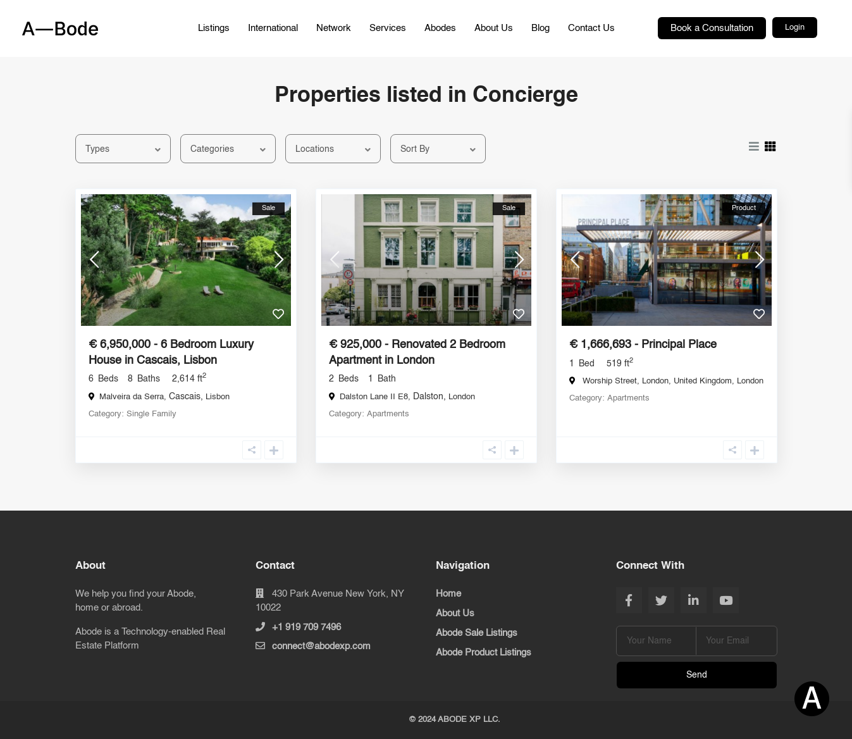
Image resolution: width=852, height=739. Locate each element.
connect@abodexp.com (321, 646)
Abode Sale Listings (476, 633)
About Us (493, 28)
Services (387, 28)
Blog (540, 28)
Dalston (428, 396)
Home (448, 594)
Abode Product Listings (483, 652)
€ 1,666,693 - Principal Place (643, 345)
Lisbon (218, 397)
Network (333, 28)
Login (795, 27)
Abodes (440, 28)
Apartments (388, 414)
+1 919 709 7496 (306, 627)
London (461, 397)
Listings (214, 28)
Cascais (185, 396)
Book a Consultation (711, 28)
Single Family (151, 414)
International (273, 28)
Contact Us (591, 28)
